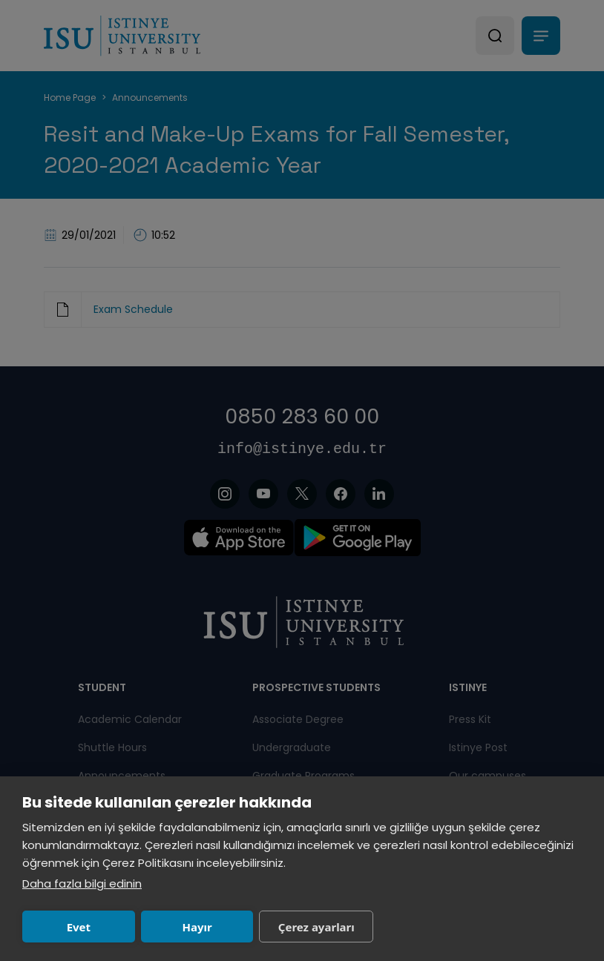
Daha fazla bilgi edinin (82, 883)
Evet (79, 926)
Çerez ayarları (316, 926)
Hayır (196, 926)
